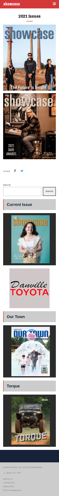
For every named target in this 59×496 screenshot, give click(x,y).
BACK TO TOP (12, 473)
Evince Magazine (12, 490)
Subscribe (8, 486)
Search (7, 185)
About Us (8, 479)
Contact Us (9, 483)
